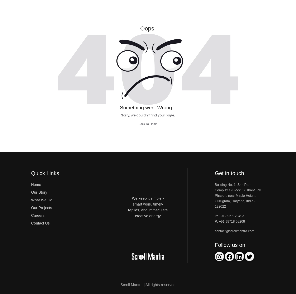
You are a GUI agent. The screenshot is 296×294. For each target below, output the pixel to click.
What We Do (41, 200)
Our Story (39, 192)
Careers (37, 215)
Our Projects (41, 208)
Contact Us (40, 223)
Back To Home (148, 124)
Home (36, 185)
